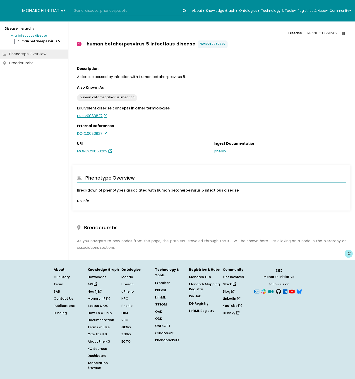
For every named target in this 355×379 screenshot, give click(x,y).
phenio (220, 151)
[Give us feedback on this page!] (349, 254)
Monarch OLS (200, 277)
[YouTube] (292, 291)
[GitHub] (278, 291)
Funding (60, 313)
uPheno (127, 291)
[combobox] (130, 10)
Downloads (97, 277)
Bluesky (231, 313)
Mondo (127, 277)
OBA (124, 313)
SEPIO (126, 334)
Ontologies (249, 11)
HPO (124, 298)
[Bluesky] (299, 291)
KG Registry (199, 303)
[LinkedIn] (285, 291)
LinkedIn (231, 298)
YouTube (232, 305)
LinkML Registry (201, 310)
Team (58, 284)
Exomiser (162, 283)
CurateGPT (164, 333)
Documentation (101, 320)
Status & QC (98, 305)
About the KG (99, 341)
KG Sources (97, 348)
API (92, 284)
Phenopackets (167, 340)
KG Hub (195, 296)
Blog (228, 291)
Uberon (127, 284)
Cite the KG (97, 334)
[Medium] (271, 291)
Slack (229, 284)
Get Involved (233, 277)
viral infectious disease (29, 35)
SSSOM (161, 304)
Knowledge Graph (221, 11)
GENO (126, 327)
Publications (64, 305)
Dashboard (97, 355)
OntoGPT (162, 326)
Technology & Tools (278, 11)
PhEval (160, 290)
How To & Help (100, 313)
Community (340, 11)
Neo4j (94, 291)
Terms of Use (99, 327)
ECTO (126, 341)
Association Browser (98, 365)
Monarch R (99, 298)
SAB (57, 291)
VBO (124, 320)
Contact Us (63, 298)
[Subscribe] (256, 291)
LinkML (160, 297)
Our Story (62, 277)
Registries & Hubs (313, 11)
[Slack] (263, 291)
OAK (158, 311)
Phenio (127, 305)
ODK (158, 318)
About (198, 11)
